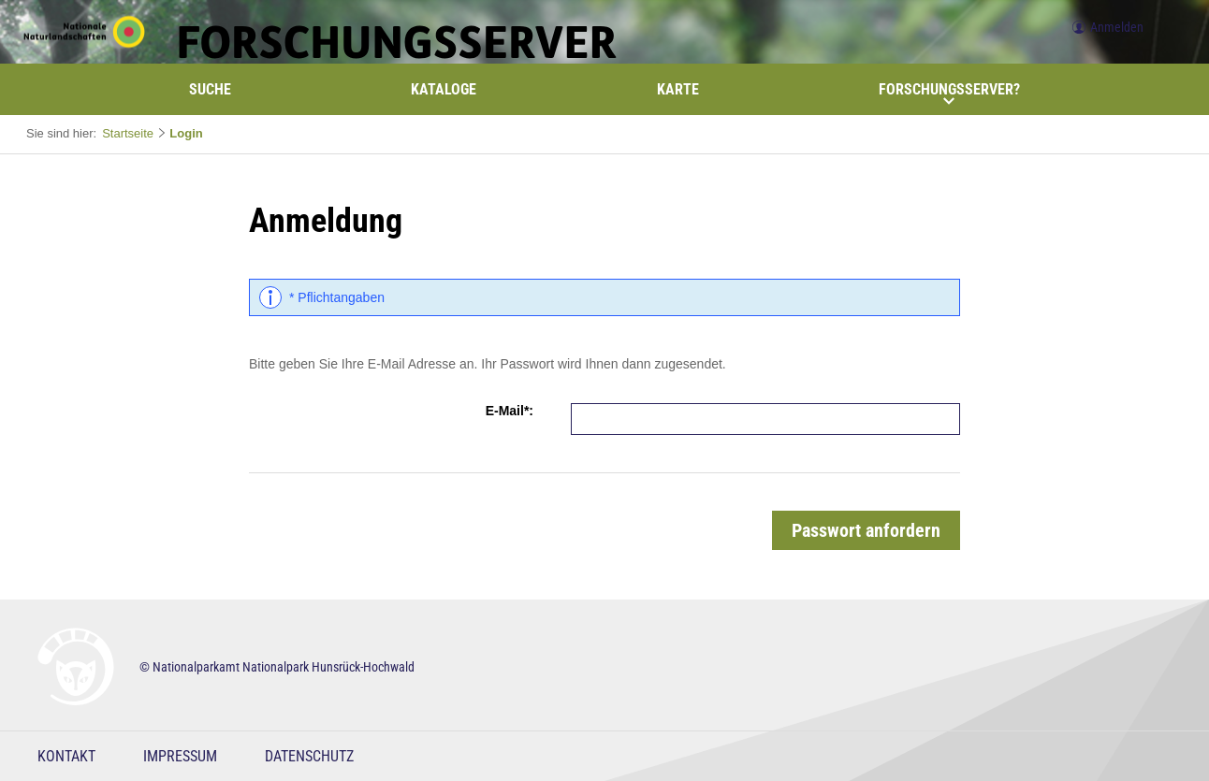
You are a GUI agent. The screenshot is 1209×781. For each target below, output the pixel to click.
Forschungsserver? (949, 93)
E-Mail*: (509, 410)
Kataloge (443, 89)
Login (185, 133)
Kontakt (66, 756)
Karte (678, 89)
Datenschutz (309, 756)
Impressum (180, 756)
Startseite (127, 133)
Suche (210, 89)
